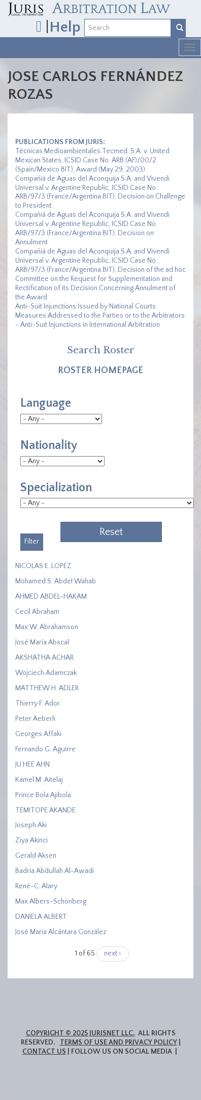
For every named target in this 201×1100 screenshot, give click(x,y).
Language (45, 403)
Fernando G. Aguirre (45, 749)
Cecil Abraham (37, 612)
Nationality (48, 445)
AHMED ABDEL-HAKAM (51, 597)
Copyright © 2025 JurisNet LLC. (80, 1033)
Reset (111, 532)
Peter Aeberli (35, 719)
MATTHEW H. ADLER (47, 688)
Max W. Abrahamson (46, 627)
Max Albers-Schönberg (50, 901)
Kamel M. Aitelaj (39, 780)
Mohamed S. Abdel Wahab (55, 581)
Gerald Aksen (35, 856)
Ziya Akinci (31, 840)
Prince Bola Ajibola (43, 795)
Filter (31, 542)
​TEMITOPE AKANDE (45, 810)
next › (112, 953)
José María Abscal (42, 642)
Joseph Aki (31, 825)
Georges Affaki (38, 734)
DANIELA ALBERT (41, 917)
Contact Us (44, 1052)
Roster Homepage (100, 370)
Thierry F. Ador (37, 703)
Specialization (56, 487)
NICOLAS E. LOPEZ (43, 566)
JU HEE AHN (32, 764)
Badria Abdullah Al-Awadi (54, 871)
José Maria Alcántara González (60, 932)
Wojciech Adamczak (46, 673)
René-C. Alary (36, 886)
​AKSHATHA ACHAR (44, 658)
